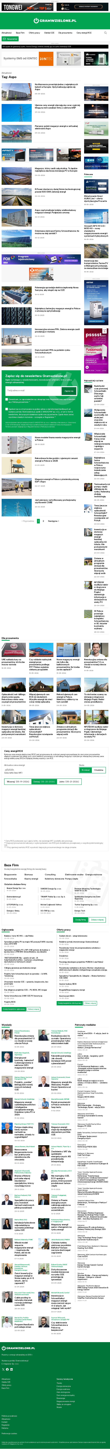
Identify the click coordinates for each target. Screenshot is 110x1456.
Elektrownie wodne (74, 874)
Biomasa (29, 874)
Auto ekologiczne (63, 1392)
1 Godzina (98, 770)
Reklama (5, 1428)
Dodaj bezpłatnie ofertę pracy (69, 1003)
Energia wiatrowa (93, 874)
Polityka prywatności (9, 1416)
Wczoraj (18, 782)
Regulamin (5, 1425)
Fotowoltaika (10, 878)
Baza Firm (20, 33)
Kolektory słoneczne (54, 878)
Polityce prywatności (48, 427)
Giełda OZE (49, 33)
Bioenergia (61, 1398)
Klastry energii (31, 878)
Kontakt (4, 1422)
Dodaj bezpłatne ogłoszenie (14, 1009)
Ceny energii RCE (84, 33)
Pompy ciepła (71, 878)
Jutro (69, 782)
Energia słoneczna (64, 1386)
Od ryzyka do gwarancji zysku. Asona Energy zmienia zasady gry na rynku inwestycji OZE (36, 47)
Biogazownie (10, 874)
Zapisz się (69, 391)
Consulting (50, 874)
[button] (105, 33)
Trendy (59, 1383)
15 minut (86, 770)
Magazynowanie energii (66, 1401)
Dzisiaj (44, 782)
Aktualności (7, 73)
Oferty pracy (34, 33)
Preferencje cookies (9, 1434)
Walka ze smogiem (64, 1404)
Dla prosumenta (65, 33)
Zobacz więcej (97, 920)
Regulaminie (32, 427)
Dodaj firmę (80, 920)
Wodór (59, 1407)
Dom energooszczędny (66, 1395)
